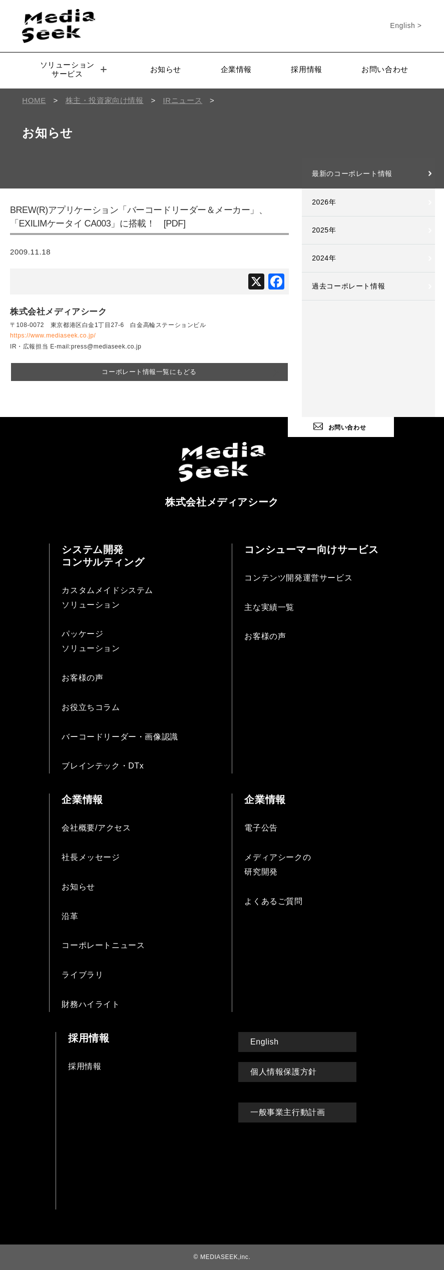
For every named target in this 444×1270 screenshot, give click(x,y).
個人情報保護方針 (283, 1070)
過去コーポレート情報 (348, 286)
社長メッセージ (91, 856)
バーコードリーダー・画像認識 (120, 735)
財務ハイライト (91, 1003)
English (264, 1040)
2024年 (324, 258)
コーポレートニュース (103, 944)
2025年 (324, 230)
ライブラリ (82, 974)
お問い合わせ (384, 69)
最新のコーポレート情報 (352, 174)
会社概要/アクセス (96, 826)
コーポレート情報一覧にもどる (149, 371)
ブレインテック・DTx (103, 764)
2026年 (324, 202)
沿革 (70, 914)
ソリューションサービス (73, 69)
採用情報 (306, 69)
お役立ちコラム (91, 706)
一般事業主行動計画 (287, 1111)
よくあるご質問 (273, 900)
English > (405, 26)
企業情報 (236, 69)
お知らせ (165, 69)
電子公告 (260, 826)
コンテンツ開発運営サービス (298, 576)
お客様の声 (82, 676)
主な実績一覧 (269, 606)
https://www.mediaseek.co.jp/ (53, 335)
